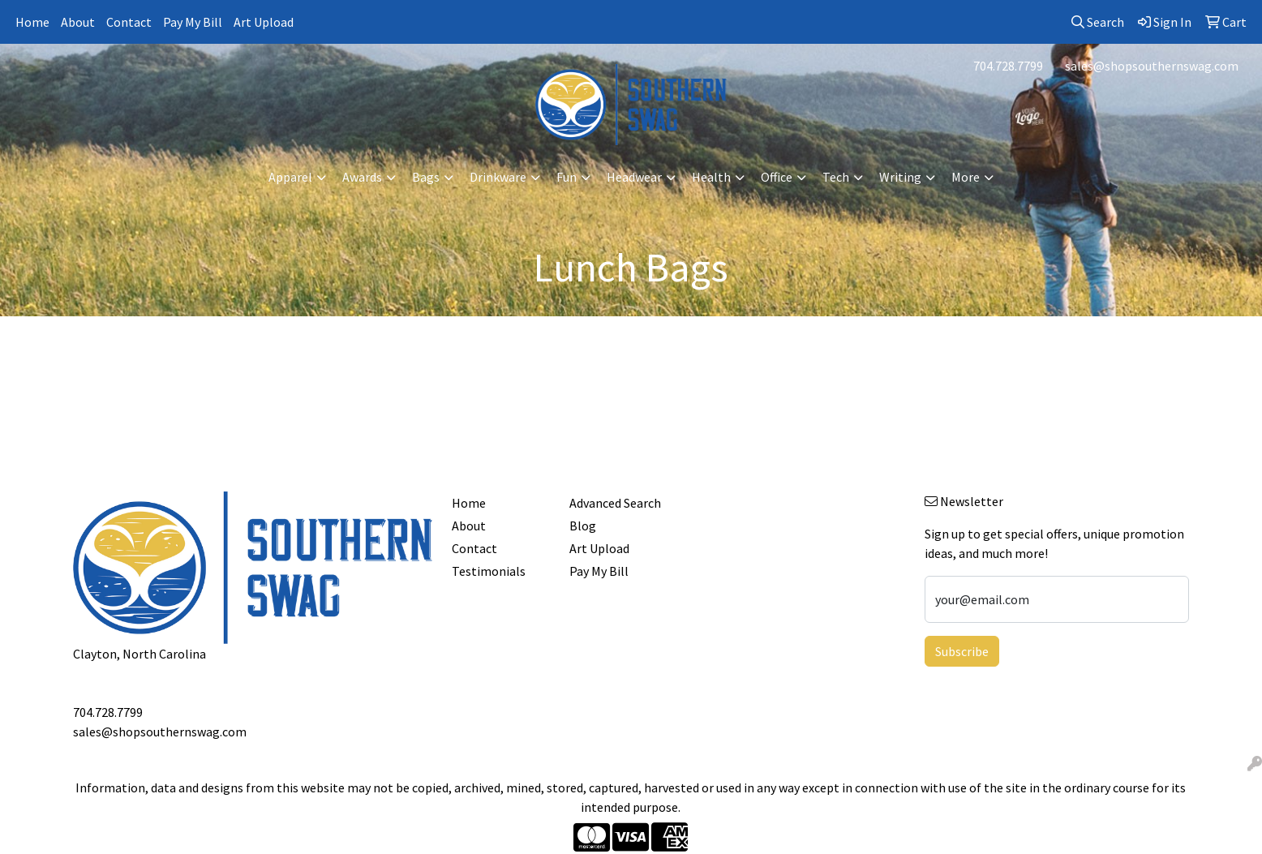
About (78, 22)
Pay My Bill (192, 22)
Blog (582, 525)
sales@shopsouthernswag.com (1151, 66)
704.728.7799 (1008, 66)
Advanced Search (615, 503)
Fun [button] (566, 177)
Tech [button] (835, 177)
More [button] (965, 177)
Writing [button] (900, 177)
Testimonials (489, 571)
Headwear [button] (634, 177)
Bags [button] (426, 177)
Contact (129, 22)
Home (32, 22)
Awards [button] (362, 177)
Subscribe (962, 651)
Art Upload (264, 22)
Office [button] (776, 177)
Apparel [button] (290, 177)
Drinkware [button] (498, 177)
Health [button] (711, 177)
